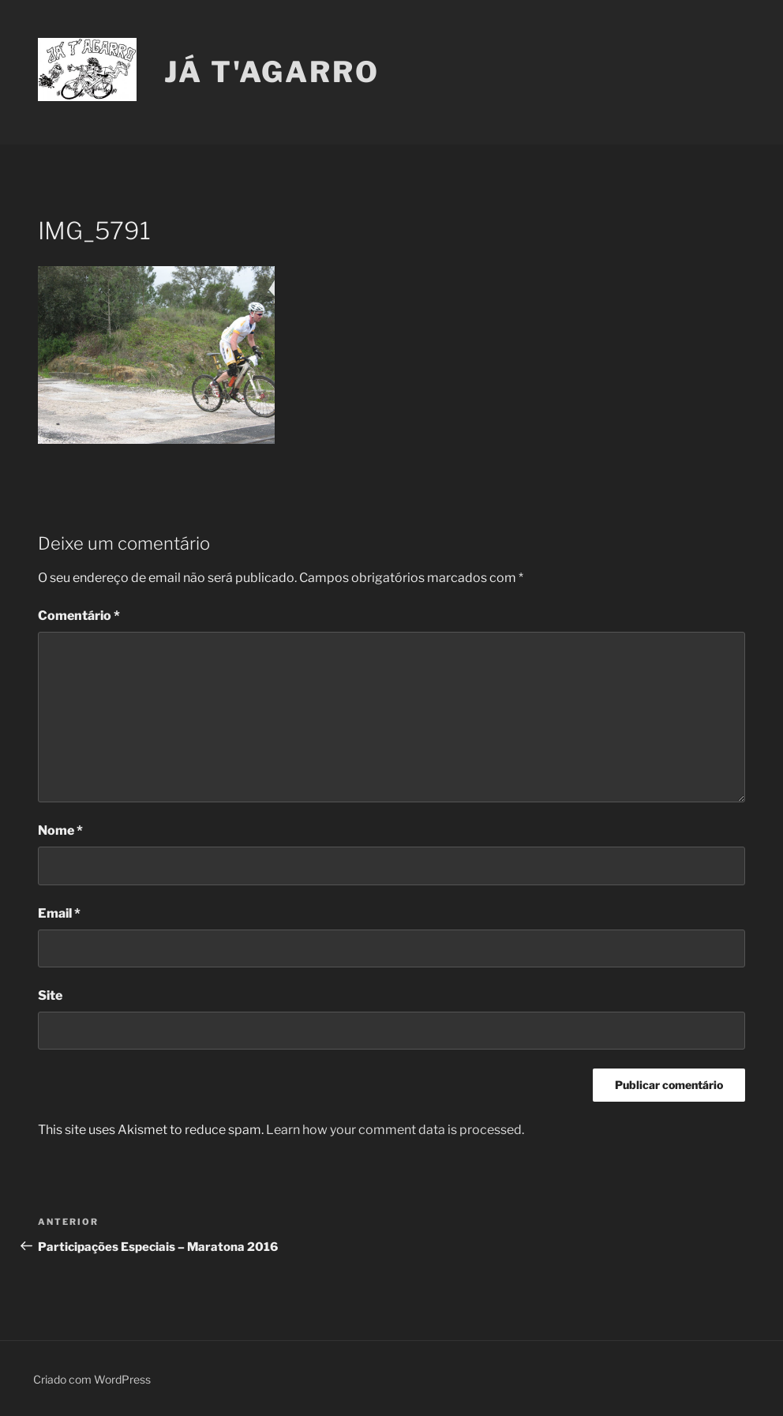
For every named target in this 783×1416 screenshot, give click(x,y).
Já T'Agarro (272, 71)
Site (50, 995)
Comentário (79, 615)
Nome (60, 830)
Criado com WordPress (92, 1379)
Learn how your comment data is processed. (395, 1129)
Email (59, 913)
